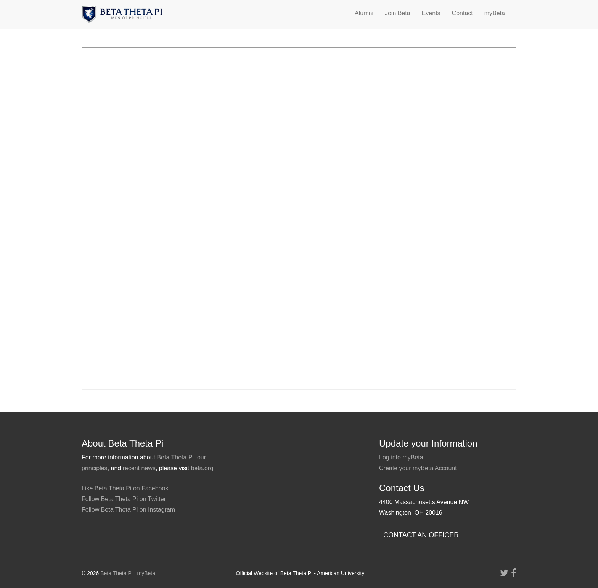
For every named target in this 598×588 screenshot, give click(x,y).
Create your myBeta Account (418, 468)
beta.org (202, 468)
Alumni (364, 13)
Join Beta (397, 13)
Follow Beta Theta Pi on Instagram (128, 509)
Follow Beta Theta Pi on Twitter (124, 499)
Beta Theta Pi (175, 457)
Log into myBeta (401, 457)
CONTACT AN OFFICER (421, 535)
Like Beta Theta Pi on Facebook (125, 488)
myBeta (494, 13)
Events (431, 13)
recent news (139, 468)
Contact (462, 13)
